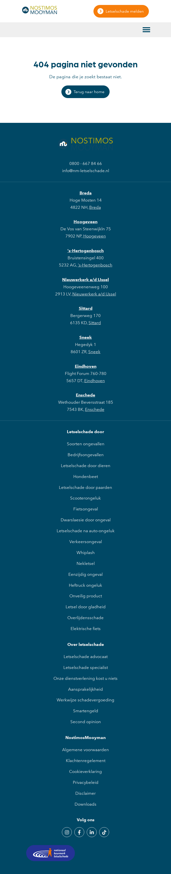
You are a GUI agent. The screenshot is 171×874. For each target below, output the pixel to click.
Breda (86, 192)
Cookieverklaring (85, 771)
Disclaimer (85, 793)
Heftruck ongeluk (85, 585)
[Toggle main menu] (146, 30)
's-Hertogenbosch (85, 250)
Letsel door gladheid (86, 606)
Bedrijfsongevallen (86, 454)
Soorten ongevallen (85, 443)
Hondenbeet (85, 476)
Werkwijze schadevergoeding (85, 699)
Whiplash (86, 552)
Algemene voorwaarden (85, 749)
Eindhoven (85, 366)
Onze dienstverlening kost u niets (85, 678)
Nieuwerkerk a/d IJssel (85, 279)
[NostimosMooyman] (39, 12)
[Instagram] (67, 832)
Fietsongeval (85, 508)
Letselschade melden (125, 11)
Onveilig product (85, 595)
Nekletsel (86, 563)
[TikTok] (104, 832)
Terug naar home (89, 91)
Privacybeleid (85, 782)
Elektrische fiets (86, 628)
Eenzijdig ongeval (85, 574)
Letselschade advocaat (86, 656)
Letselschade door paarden (85, 487)
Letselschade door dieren (85, 465)
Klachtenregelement (85, 760)
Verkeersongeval (85, 541)
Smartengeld (85, 710)
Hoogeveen (85, 221)
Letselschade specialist (85, 667)
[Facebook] (79, 832)
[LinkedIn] (92, 832)
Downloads (85, 804)
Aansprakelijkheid (85, 689)
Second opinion (85, 721)
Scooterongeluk (85, 498)
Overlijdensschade (85, 617)
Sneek (85, 337)
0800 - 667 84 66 (85, 163)
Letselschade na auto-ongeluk (86, 530)
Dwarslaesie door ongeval (86, 519)
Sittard (85, 308)
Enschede (85, 395)
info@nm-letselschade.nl (85, 170)
